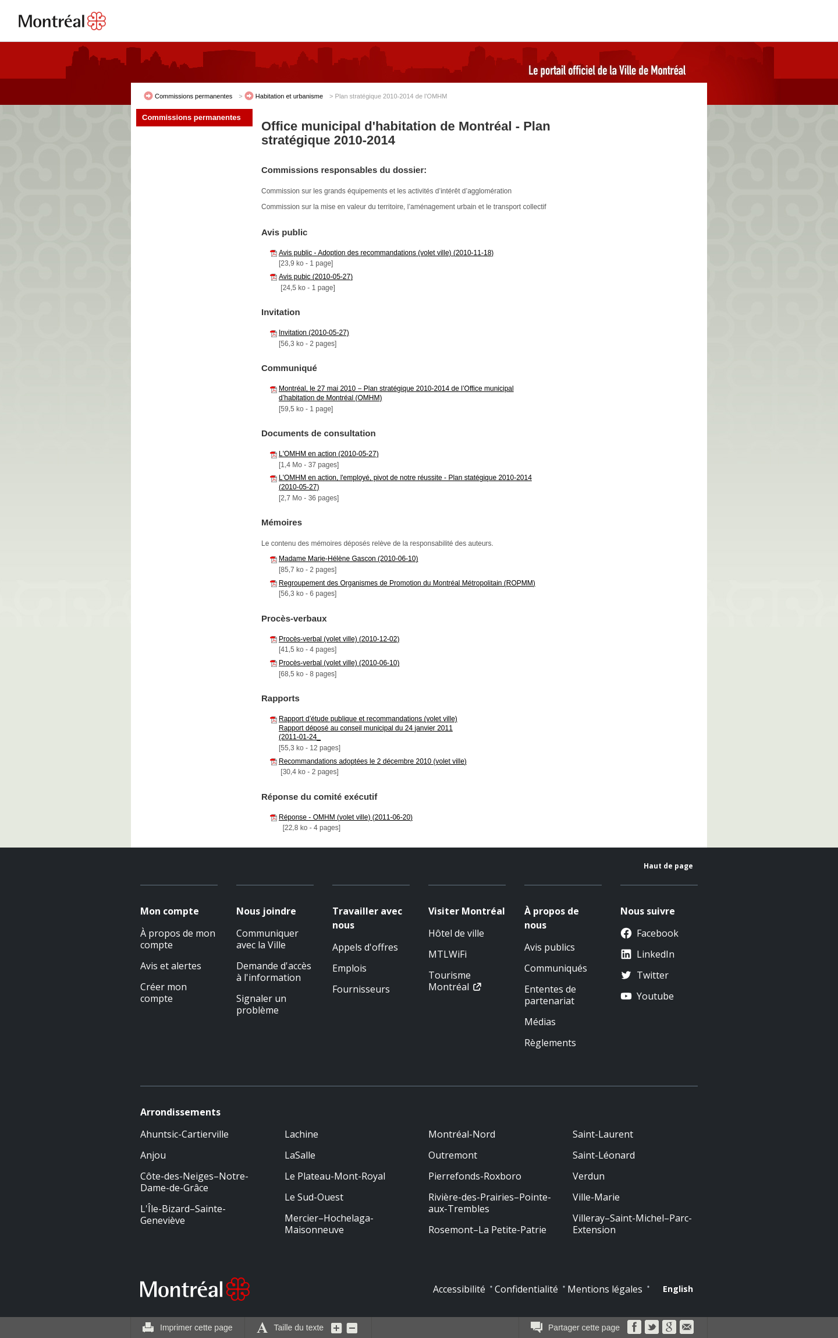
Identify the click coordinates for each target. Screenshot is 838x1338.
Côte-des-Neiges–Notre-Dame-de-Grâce (194, 1182)
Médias (540, 1021)
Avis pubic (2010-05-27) (316, 277)
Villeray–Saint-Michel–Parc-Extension (632, 1224)
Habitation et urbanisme (289, 96)
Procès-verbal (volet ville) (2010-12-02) (339, 639)
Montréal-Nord (461, 1134)
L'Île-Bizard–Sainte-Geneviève (183, 1214)
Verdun (589, 1176)
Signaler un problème (261, 1004)
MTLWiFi (447, 954)
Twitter (644, 975)
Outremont (452, 1155)
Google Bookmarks (669, 1327)
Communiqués (555, 968)
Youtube (647, 996)
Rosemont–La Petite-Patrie (487, 1229)
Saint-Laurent (603, 1134)
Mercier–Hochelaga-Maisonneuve (329, 1224)
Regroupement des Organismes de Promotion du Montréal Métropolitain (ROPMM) (407, 583)
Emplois (349, 968)
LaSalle (300, 1155)
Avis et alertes (170, 965)
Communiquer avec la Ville (267, 939)
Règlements (550, 1042)
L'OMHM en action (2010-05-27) (329, 454)
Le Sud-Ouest (314, 1197)
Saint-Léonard (604, 1155)
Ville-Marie (596, 1197)
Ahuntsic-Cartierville (184, 1134)
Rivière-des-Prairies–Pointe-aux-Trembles (489, 1203)
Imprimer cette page (196, 1327)
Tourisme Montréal (449, 981)
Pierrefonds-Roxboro (474, 1176)
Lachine (301, 1134)
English (678, 1288)
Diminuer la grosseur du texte (352, 1327)
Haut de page (668, 866)
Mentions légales (604, 1289)
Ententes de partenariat (550, 995)
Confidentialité (526, 1289)
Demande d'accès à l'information (273, 971)
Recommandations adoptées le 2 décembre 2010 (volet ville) (373, 761)
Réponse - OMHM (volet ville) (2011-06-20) (346, 817)
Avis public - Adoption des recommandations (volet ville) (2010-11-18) (386, 253)
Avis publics (549, 947)
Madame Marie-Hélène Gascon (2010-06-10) (348, 559)
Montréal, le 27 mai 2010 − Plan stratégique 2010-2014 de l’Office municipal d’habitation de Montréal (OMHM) (396, 393)
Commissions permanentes (193, 96)
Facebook (649, 933)
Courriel (687, 1327)
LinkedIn (647, 954)
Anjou (153, 1155)
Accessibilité (459, 1289)
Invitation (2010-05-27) (314, 333)
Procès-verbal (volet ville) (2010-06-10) (339, 663)
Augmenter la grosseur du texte (337, 1327)
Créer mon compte (163, 992)
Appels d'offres (365, 947)
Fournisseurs (361, 989)
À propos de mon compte (177, 939)
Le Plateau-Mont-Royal (335, 1176)
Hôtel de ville (456, 933)
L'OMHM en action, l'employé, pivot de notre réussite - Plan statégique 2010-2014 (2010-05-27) (405, 482)
